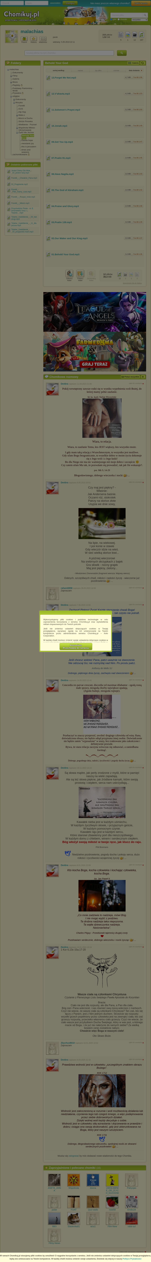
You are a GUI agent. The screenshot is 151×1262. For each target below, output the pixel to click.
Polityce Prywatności (132, 1259)
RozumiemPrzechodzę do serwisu (76, 646)
